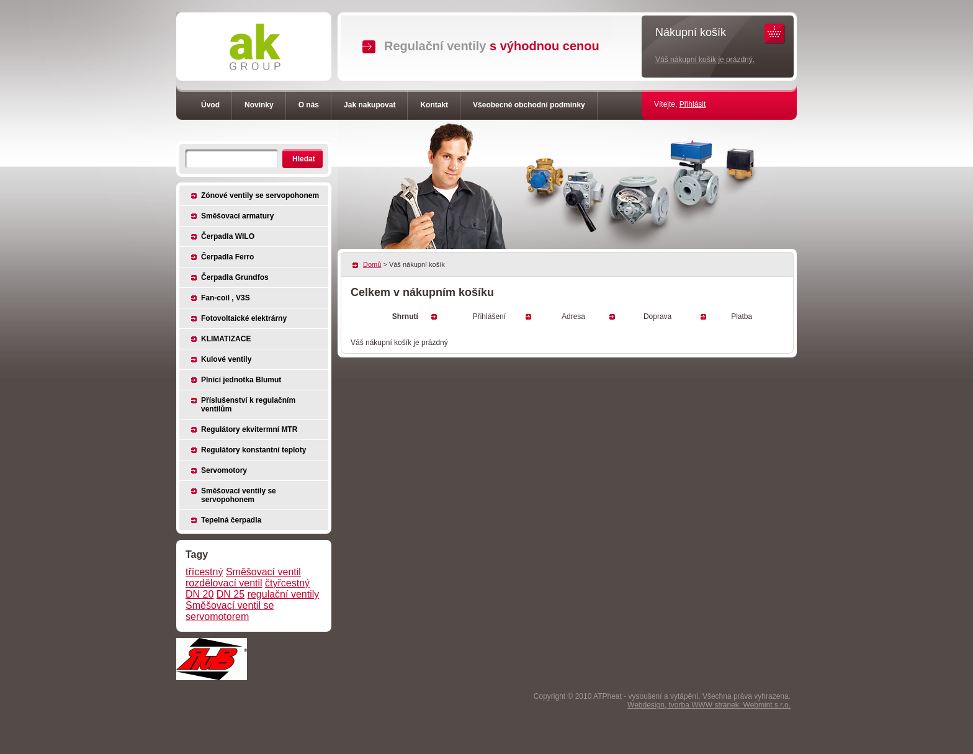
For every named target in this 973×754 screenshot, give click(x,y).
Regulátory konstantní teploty (253, 450)
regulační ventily (284, 594)
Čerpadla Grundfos (235, 277)
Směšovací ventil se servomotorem (230, 611)
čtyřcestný (287, 583)
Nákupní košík (690, 32)
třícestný (204, 572)
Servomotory (224, 470)
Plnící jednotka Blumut (241, 379)
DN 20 (199, 594)
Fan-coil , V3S (225, 298)
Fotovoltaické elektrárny (244, 318)
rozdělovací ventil (224, 583)
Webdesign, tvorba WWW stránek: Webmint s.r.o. (709, 705)
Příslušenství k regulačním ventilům (248, 404)
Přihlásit (692, 104)
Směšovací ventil (263, 572)
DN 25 (230, 594)
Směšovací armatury (237, 216)
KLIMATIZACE (226, 338)
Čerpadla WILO (227, 236)
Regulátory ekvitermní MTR (249, 429)
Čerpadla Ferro (227, 257)
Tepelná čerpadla (231, 520)
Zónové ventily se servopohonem (260, 195)
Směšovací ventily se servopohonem (238, 495)
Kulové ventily (226, 359)
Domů (372, 264)
